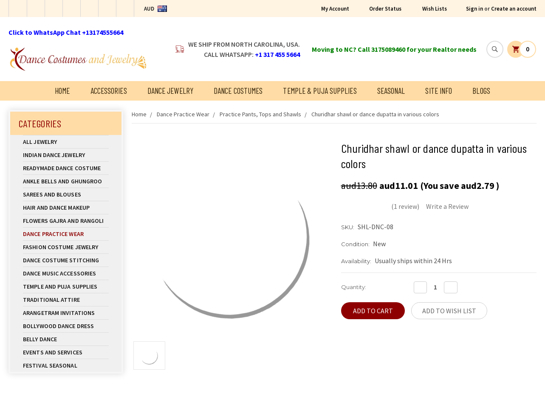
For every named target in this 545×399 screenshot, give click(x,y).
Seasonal (391, 91)
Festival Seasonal (50, 365)
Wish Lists (434, 8)
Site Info (438, 91)
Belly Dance (66, 339)
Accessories (108, 91)
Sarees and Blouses (66, 194)
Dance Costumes (238, 91)
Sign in (474, 8)
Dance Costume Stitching (61, 260)
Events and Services (52, 352)
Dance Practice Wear (66, 234)
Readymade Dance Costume (66, 168)
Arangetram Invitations (59, 313)
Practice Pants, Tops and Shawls (260, 114)
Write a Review (447, 206)
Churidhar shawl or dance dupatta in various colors (375, 114)
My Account (335, 8)
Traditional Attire (51, 299)
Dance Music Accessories (59, 273)
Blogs (481, 91)
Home (62, 91)
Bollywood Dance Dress (58, 326)
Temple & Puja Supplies (319, 91)
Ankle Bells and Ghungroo (62, 181)
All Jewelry (66, 142)
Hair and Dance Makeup (66, 207)
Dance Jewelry (170, 91)
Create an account (514, 8)
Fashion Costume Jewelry (66, 247)
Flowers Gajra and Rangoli (63, 221)
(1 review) (405, 206)
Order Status (385, 8)
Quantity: (353, 287)
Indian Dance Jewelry (66, 155)
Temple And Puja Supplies (66, 286)
